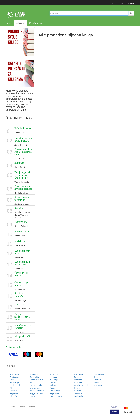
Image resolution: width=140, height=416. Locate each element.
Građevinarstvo (36, 380)
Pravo (52, 388)
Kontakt (121, 3)
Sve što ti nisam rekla (22, 252)
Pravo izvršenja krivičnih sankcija (23, 187)
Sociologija (78, 396)
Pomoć (131, 3)
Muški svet (19, 241)
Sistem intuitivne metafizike (22, 198)
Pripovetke (54, 393)
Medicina (54, 374)
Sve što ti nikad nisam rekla (22, 263)
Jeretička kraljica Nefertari (22, 326)
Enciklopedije (15, 385)
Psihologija (78, 374)
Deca (12, 380)
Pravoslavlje (55, 391)
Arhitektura (14, 377)
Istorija (33, 382)
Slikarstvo (78, 393)
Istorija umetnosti (37, 391)
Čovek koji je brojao (21, 274)
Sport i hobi (99, 374)
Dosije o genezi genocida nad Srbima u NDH (22, 175)
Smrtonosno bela (22, 231)
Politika (53, 385)
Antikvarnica (21, 23)
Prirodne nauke (56, 396)
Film (11, 388)
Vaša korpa (35, 23)
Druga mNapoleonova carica (22, 317)
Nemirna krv (20, 222)
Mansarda (19, 304)
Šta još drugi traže (13, 347)
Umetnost (98, 385)
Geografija (34, 377)
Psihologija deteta (23, 128)
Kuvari (32, 396)
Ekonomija (14, 382)
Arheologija (14, 374)
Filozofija (13, 396)
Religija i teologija (81, 385)
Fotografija (34, 374)
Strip (96, 377)
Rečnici (77, 388)
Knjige (10, 23)
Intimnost (19, 162)
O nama (110, 3)
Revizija (18, 208)
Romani (77, 391)
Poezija (53, 382)
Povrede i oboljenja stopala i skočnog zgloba (24, 152)
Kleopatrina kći (22, 336)
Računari (78, 382)
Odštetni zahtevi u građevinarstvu (23, 139)
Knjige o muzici (36, 393)
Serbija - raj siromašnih (20, 295)
